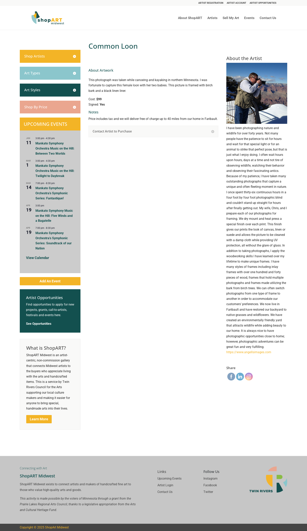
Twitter (208, 492)
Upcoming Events (169, 478)
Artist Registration (210, 3)
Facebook (210, 485)
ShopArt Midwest (57, 527)
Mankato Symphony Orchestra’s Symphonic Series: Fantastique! (51, 193)
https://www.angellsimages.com (248, 352)
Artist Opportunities (263, 3)
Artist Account (236, 3)
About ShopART (190, 18)
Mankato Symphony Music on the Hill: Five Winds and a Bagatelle (54, 216)
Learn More (39, 419)
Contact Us (268, 18)
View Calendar (37, 258)
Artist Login (165, 485)
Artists (212, 18)
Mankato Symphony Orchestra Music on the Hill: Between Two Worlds (54, 148)
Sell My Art (231, 18)
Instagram (210, 478)
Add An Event (50, 281)
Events (249, 18)
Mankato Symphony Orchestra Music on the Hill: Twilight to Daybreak (54, 171)
